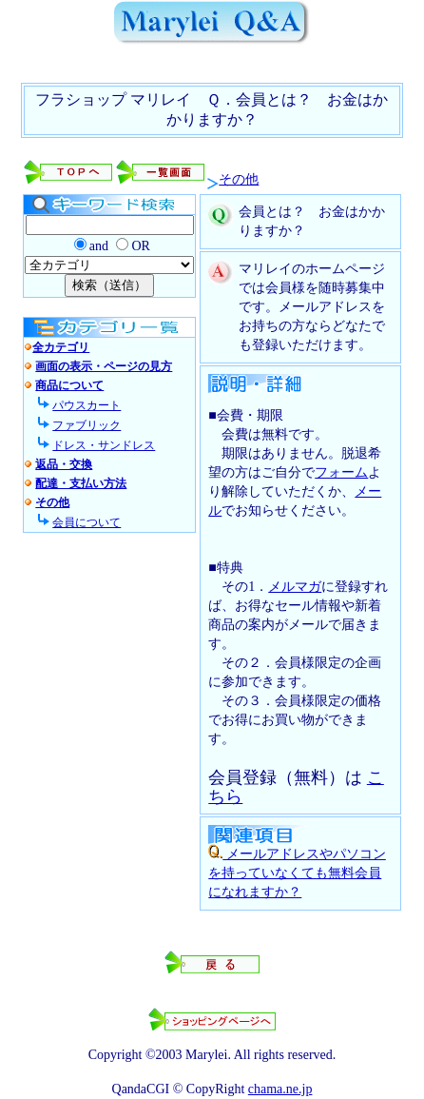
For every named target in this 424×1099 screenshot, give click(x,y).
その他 (239, 179)
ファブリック (86, 425)
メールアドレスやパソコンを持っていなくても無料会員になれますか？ (297, 873)
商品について (69, 385)
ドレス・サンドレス (103, 445)
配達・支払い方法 (80, 483)
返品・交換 (63, 464)
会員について (86, 522)
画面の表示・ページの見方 (103, 366)
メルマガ (294, 586)
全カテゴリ (60, 347)
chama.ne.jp (280, 1089)
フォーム (341, 472)
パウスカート (86, 405)
